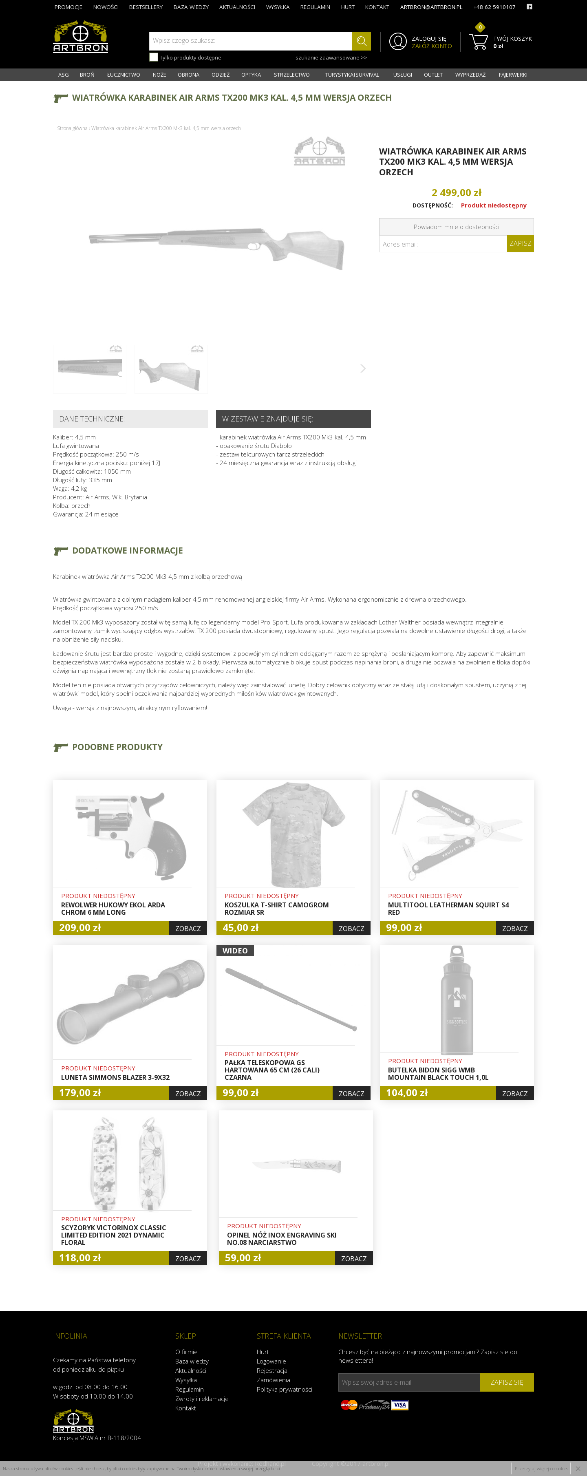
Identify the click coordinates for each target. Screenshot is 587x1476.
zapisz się (506, 1382)
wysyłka (278, 7)
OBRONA (188, 74)
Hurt (263, 1352)
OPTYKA (251, 74)
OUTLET (433, 74)
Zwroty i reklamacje (202, 1398)
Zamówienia (273, 1380)
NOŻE (159, 74)
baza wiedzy (191, 7)
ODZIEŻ (221, 74)
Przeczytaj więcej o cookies (541, 1468)
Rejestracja (272, 1370)
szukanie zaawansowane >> (331, 57)
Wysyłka (186, 1380)
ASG (63, 74)
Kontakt (185, 1408)
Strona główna (72, 128)
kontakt (377, 7)
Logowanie (271, 1361)
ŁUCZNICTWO (123, 74)
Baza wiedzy (192, 1361)
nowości (106, 7)
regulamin (315, 7)
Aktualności (190, 1370)
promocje (68, 7)
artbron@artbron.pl (431, 7)
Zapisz (521, 243)
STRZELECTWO (292, 74)
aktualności (237, 7)
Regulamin (189, 1389)
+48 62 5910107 (494, 7)
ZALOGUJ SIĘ (429, 38)
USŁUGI (402, 74)
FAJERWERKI (513, 74)
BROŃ (87, 74)
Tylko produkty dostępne (185, 57)
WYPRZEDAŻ (470, 74)
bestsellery (146, 7)
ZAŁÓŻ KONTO (432, 46)
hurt (348, 7)
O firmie (186, 1352)
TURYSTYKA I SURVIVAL (352, 74)
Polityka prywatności (284, 1389)
